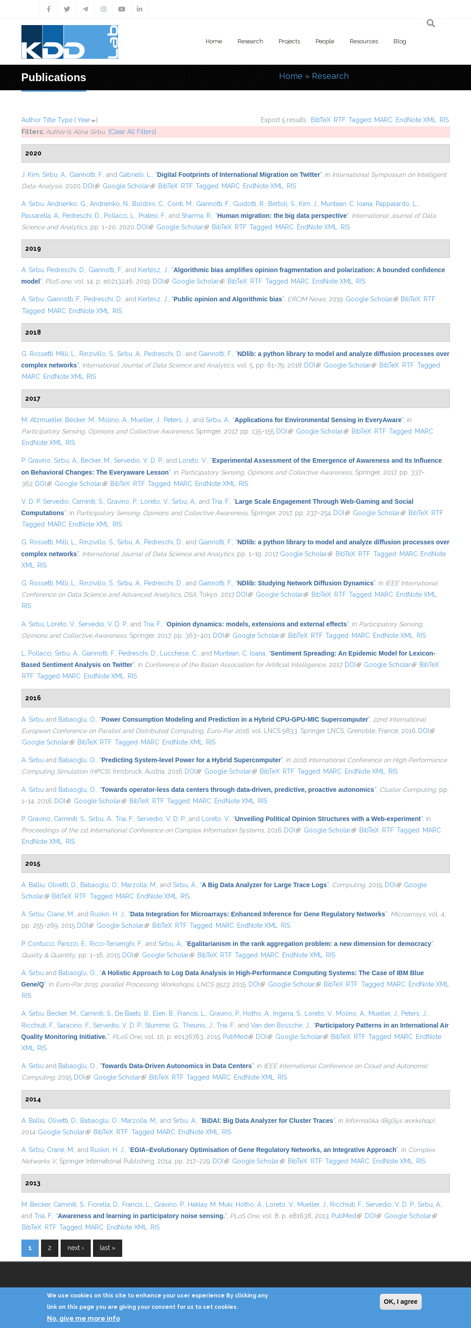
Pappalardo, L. (397, 203)
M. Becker (35, 1204)
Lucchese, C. (179, 653)
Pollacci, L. (119, 215)
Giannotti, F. (86, 174)
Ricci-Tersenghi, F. (115, 943)
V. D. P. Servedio (45, 501)
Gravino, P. (122, 501)
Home (214, 41)
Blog (399, 41)
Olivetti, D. (62, 885)
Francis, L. (191, 1013)
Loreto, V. (193, 460)
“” (238, 174)
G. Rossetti (37, 353)
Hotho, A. (256, 1013)
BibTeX (321, 120)
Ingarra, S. (287, 1013)
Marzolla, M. (139, 885)
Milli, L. (66, 353)
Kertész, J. (153, 270)
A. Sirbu (32, 203)
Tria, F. (221, 501)
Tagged (359, 120)
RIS (444, 120)
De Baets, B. (132, 1013)
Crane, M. (60, 914)
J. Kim (30, 174)
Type (64, 120)
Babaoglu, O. (77, 719)
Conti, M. (180, 203)
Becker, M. (80, 420)
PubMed (238, 1036)
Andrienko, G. (67, 203)
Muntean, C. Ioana (347, 203)
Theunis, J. (197, 1025)
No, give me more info (83, 1318)
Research (250, 41)
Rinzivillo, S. (96, 353)
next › (75, 1247)
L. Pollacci (36, 653)
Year (84, 120)
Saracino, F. (73, 1025)
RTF (340, 120)
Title (49, 120)
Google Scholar (129, 186)
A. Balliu (33, 885)
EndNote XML (416, 120)
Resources (364, 41)
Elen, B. (163, 1013)
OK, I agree (401, 1301)
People (325, 41)
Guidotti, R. (249, 203)
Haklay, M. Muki (210, 1204)
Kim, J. (308, 203)
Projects (289, 41)
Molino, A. (113, 420)
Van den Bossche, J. (280, 1025)
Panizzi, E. (71, 943)
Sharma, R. (196, 215)
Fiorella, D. (103, 1204)
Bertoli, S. (281, 203)
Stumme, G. (162, 1025)
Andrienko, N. (109, 203)
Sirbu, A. (54, 174)
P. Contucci (37, 943)
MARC (383, 120)
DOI (91, 186)
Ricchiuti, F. (37, 1025)
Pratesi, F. (152, 215)
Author (31, 120)
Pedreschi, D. (81, 215)
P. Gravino (36, 460)
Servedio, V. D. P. (138, 460)
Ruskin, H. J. (107, 914)
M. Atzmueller (41, 420)
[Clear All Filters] (132, 131)
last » (107, 1247)
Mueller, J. (145, 420)
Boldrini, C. (148, 203)
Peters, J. (177, 420)
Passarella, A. (40, 215)
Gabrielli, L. (135, 174)
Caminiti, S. (88, 501)
